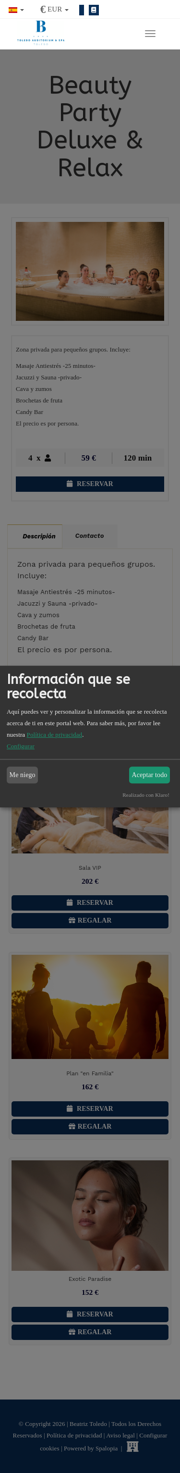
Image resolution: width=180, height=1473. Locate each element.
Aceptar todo (150, 775)
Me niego (23, 775)
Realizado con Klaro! (145, 795)
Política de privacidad (55, 734)
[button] (16, 9)
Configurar (21, 746)
